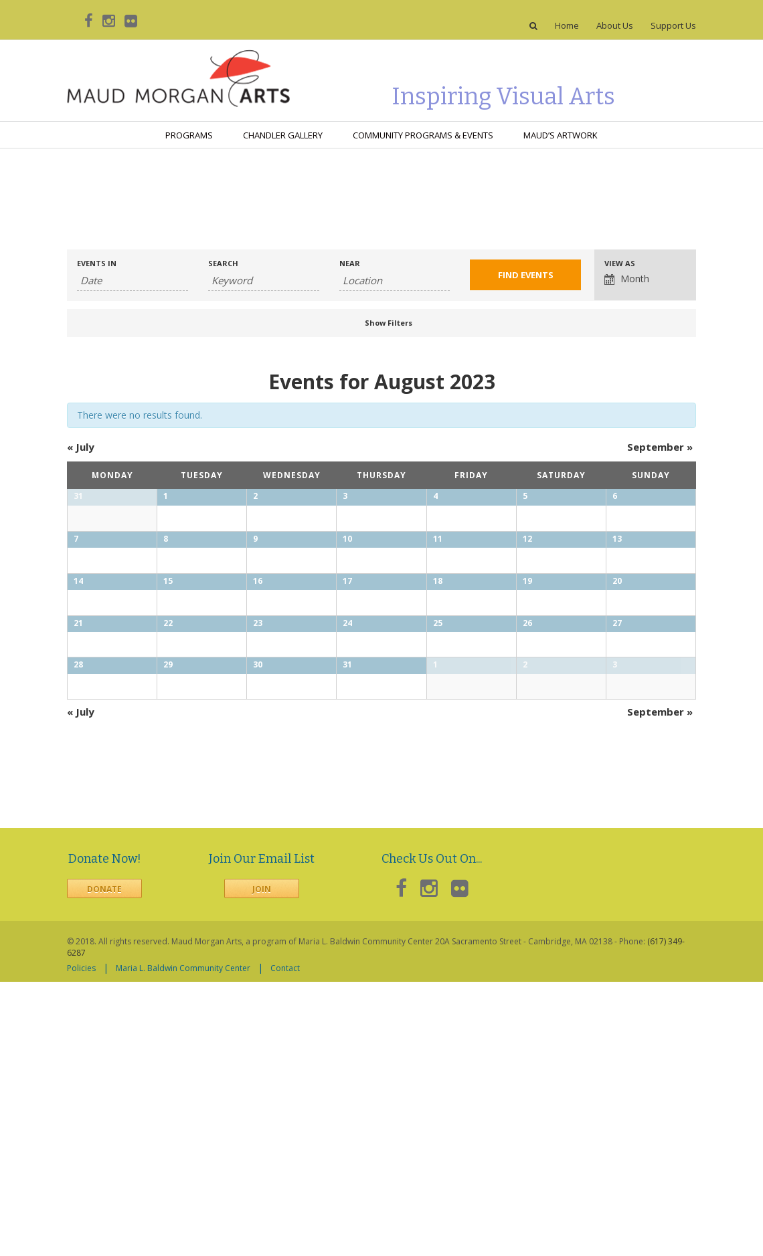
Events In (96, 263)
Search (223, 263)
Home (567, 25)
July (80, 446)
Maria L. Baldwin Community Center (183, 1242)
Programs (189, 135)
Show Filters (388, 323)
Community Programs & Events (423, 135)
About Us (614, 25)
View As (619, 263)
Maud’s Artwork (560, 135)
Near (349, 263)
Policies (81, 1242)
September (660, 446)
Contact (285, 1242)
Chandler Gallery (283, 135)
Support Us (673, 25)
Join (261, 1164)
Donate (104, 1164)
